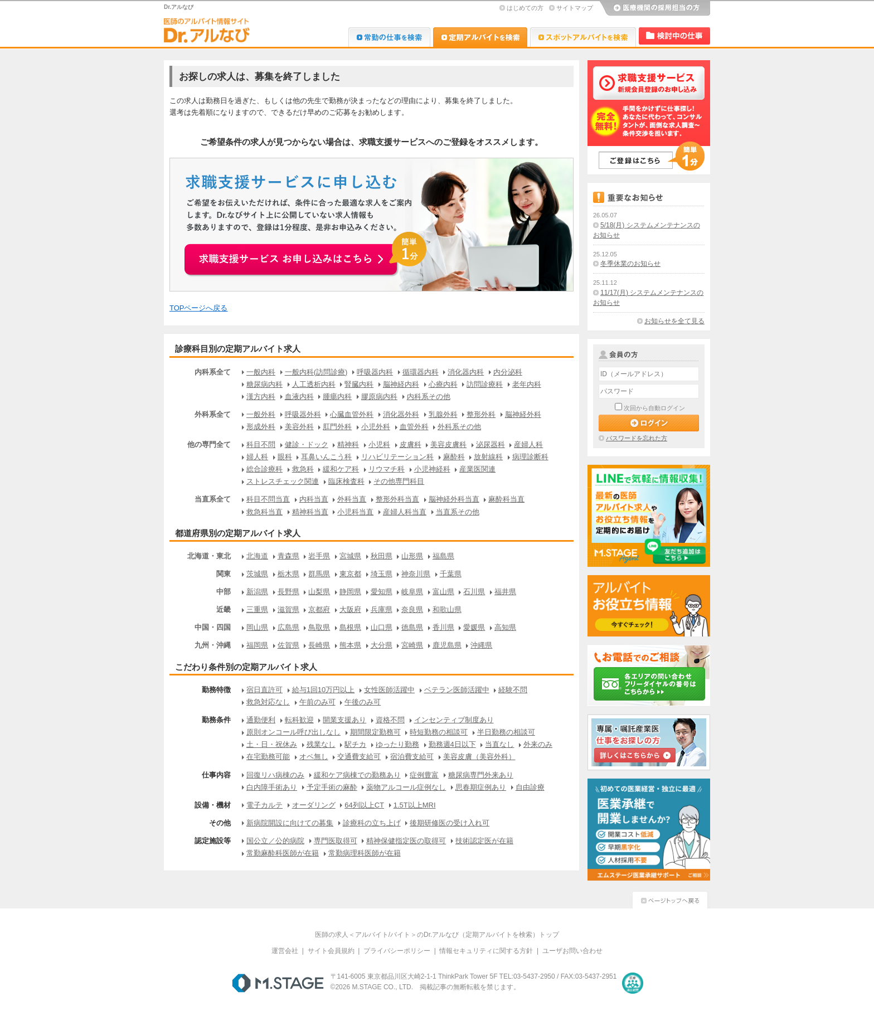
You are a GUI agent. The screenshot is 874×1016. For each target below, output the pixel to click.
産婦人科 (528, 444)
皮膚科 (410, 444)
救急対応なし (268, 702)
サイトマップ (574, 7)
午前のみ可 (317, 702)
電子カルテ (264, 805)
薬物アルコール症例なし (406, 787)
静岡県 (350, 591)
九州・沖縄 (213, 645)
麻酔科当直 (506, 499)
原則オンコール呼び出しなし (293, 732)
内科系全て (213, 372)
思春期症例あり (480, 787)
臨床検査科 (346, 481)
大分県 (381, 645)
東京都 (350, 574)
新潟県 (257, 591)
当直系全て (213, 499)
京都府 (319, 609)
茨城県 (257, 574)
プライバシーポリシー (396, 951)
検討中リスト (674, 36)
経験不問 (512, 690)
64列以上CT (364, 805)
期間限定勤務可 (375, 732)
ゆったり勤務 (397, 744)
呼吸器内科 (375, 372)
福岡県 (257, 645)
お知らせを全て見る (674, 321)
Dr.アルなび (480, 37)
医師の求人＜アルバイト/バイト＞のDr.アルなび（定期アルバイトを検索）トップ (437, 935)
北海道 (257, 556)
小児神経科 (432, 469)
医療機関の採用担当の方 (654, 8)
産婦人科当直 (404, 512)
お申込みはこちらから (306, 253)
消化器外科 (401, 414)
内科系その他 (428, 396)
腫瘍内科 (337, 396)
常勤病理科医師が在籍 (364, 853)
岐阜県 (412, 591)
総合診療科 (264, 469)
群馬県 (319, 574)
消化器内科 (466, 372)
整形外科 (481, 414)
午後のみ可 (362, 702)
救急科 (303, 469)
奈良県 (412, 609)
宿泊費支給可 (412, 756)
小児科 (379, 444)
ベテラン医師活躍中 (456, 690)
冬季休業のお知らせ (630, 264)
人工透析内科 (314, 384)
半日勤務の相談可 (506, 732)
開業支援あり (344, 720)
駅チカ (355, 744)
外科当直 (351, 499)
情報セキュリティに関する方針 (486, 951)
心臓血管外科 (351, 414)
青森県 (288, 556)
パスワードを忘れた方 (636, 438)
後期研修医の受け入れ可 (449, 823)
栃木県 (288, 574)
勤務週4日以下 (452, 744)
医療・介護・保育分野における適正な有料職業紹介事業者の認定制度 (632, 983)
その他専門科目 (398, 481)
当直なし (499, 744)
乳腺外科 (443, 414)
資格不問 (390, 720)
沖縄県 (481, 645)
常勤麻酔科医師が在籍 (282, 853)
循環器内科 (420, 372)
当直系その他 (457, 512)
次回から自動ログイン (654, 408)
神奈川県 (415, 574)
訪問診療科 (485, 384)
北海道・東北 (209, 556)
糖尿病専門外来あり (480, 775)
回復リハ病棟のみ (275, 775)
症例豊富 (424, 775)
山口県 (381, 627)
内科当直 (313, 499)
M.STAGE (278, 983)
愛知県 (381, 591)
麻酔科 (454, 457)
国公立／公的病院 (275, 841)
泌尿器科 (490, 444)
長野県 (288, 591)
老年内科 (526, 384)
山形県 (412, 556)
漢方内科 (260, 396)
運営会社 (284, 951)
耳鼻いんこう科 (326, 457)
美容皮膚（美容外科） (479, 756)
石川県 (474, 591)
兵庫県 (381, 609)
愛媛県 (474, 627)
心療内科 (443, 384)
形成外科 (260, 426)
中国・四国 (213, 627)
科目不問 (260, 444)
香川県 (443, 627)
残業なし (321, 744)
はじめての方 (525, 7)
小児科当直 (355, 512)
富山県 (443, 591)
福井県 (505, 591)
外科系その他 (459, 426)
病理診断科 (530, 457)
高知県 (505, 627)
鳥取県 (319, 627)
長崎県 (319, 645)
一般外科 (260, 414)
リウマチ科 (386, 469)
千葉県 (451, 574)
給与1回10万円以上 (323, 690)
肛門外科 (337, 426)
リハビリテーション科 (397, 457)
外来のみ (537, 744)
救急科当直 (264, 512)
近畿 (223, 609)
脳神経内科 (401, 384)
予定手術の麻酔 (332, 787)
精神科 (348, 444)
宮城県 (350, 556)
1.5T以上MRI (415, 805)
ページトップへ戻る (670, 898)
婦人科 (257, 457)
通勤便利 (260, 720)
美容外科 (299, 426)
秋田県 (381, 556)
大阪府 (350, 609)
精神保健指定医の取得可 (406, 841)
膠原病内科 (379, 396)
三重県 (257, 609)
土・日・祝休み (271, 744)
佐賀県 (288, 645)
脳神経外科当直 (454, 499)
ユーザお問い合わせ (572, 951)
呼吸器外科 (303, 414)
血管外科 (414, 426)
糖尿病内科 (264, 384)
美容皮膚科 (448, 444)
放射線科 (488, 457)
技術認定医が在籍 (484, 841)
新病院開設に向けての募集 (289, 823)
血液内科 (299, 396)
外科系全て (213, 414)
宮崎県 (412, 645)
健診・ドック (306, 444)
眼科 (285, 457)
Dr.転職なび (389, 37)
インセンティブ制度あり (454, 720)
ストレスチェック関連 (282, 481)
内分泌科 (507, 372)
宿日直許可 (264, 690)
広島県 (288, 627)
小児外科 (375, 426)
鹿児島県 (447, 645)
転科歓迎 (299, 720)
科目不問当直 (268, 499)
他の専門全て (209, 444)
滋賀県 (288, 609)
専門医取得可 (335, 841)
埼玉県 (381, 574)
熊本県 (350, 645)
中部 (223, 591)
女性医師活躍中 (389, 690)
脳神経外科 (523, 414)
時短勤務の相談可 (439, 732)
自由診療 (530, 787)
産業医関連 (477, 469)
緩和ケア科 (341, 469)
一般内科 (260, 372)
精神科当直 (310, 512)
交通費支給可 (359, 756)
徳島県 (412, 627)
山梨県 (319, 591)
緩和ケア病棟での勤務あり (357, 775)
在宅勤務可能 (268, 756)
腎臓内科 (358, 384)
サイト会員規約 (331, 951)
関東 (223, 574)
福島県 (443, 556)
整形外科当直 (397, 499)
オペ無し (313, 756)
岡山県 (257, 627)
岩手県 (319, 556)
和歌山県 (447, 609)
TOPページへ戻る (198, 308)
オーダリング (314, 805)
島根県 (350, 627)
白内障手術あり (271, 787)
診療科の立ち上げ (372, 823)
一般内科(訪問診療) (316, 372)
